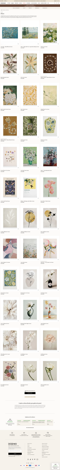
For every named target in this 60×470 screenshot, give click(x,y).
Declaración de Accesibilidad (31, 449)
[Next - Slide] (54, 422)
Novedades (28, 3)
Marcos (20, 3)
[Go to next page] (34, 397)
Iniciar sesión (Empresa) (30, 454)
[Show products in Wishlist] (56, 3)
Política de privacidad (16, 455)
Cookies (43, 450)
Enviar (15, 453)
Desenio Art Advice (44, 443)
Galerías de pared (44, 3)
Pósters (9, 3)
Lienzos (12, 3)
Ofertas (24, 3)
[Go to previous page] (25, 397)
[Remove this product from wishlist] (18, 44)
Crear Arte (16, 3)
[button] (55, 466)
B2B (48, 3)
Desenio (32, 467)
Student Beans (29, 450)
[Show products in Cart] (58, 3)
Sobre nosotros (29, 443)
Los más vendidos (34, 3)
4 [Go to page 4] (31, 396)
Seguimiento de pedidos (45, 446)
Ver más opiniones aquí (30, 427)
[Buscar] (55, 3)
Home (39, 3)
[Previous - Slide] (15, 422)
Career (28, 446)
